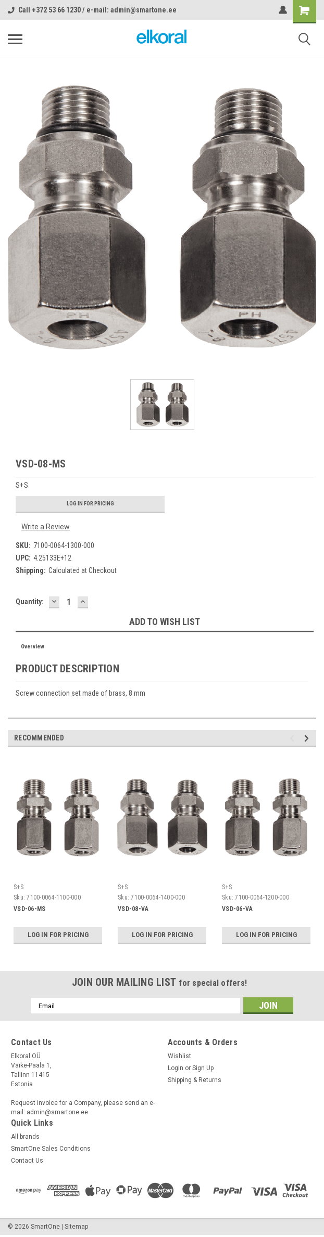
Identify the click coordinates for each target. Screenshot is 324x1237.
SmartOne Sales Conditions (51, 1148)
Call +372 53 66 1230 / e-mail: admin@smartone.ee (92, 10)
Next (308, 739)
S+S (18, 887)
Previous (293, 739)
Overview (32, 646)
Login (175, 1068)
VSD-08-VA (133, 909)
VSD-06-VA (237, 909)
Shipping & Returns (194, 1080)
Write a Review (45, 527)
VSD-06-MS (29, 909)
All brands (25, 1136)
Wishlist (179, 1056)
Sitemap (76, 1226)
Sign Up (203, 1068)
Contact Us (27, 1160)
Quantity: (30, 601)
